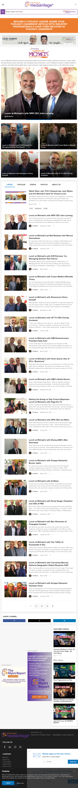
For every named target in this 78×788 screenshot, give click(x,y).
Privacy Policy (7, 762)
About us (56, 185)
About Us (5, 757)
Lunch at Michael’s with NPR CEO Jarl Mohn (49, 420)
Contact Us (6, 760)
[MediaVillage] (39, 5)
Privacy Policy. (50, 778)
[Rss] (20, 747)
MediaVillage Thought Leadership (63, 735)
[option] (39, 93)
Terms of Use (7, 766)
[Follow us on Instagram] (15, 747)
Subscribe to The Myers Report (41, 735)
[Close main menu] (74, 771)
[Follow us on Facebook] (5, 747)
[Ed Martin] (33, 226)
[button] (75, 4)
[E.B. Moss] (33, 412)
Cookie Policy (7, 764)
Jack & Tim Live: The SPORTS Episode (63, 721)
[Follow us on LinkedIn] (10, 747)
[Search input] (21, 12)
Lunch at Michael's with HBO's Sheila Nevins (49, 379)
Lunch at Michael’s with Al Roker (44, 481)
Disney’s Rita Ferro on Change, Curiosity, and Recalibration (64, 700)
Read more (20, 783)
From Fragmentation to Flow (63, 680)
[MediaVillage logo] (16, 735)
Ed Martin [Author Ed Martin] (10, 116)
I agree (8, 783)
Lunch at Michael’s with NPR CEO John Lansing (29, 113)
